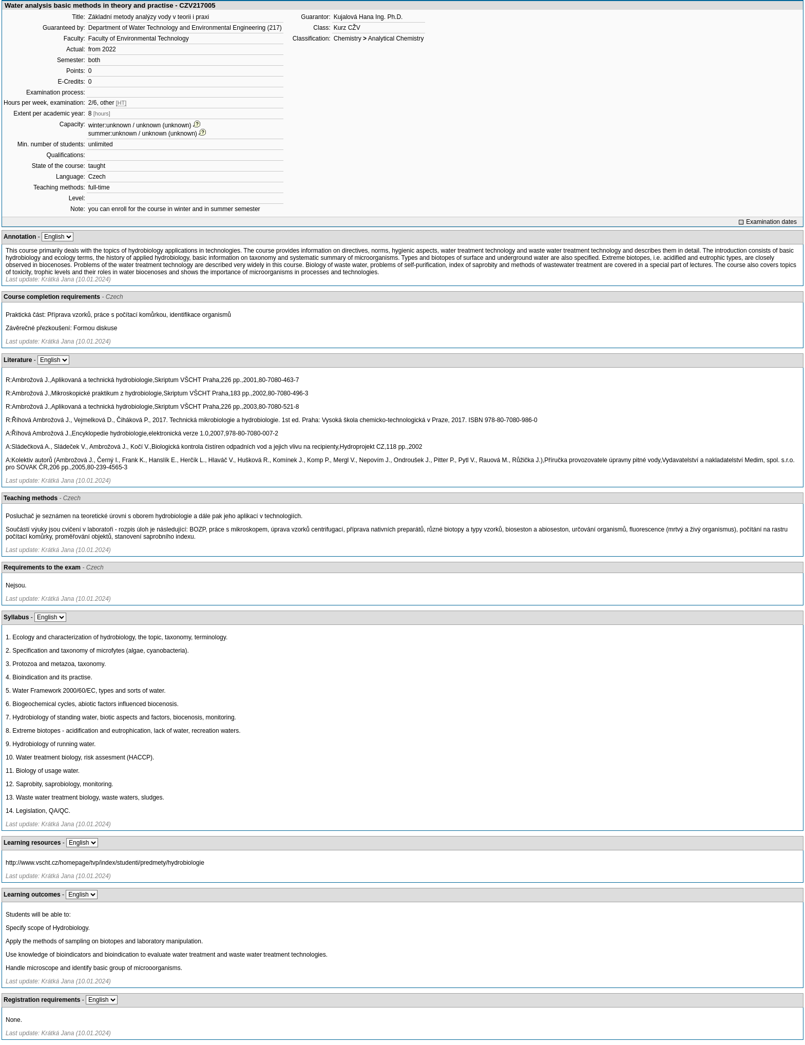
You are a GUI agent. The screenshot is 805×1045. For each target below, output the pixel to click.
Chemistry (347, 38)
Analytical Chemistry (396, 38)
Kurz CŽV (347, 27)
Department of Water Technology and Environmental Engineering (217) (185, 27)
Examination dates (771, 221)
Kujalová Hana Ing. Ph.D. (368, 17)
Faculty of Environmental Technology (138, 38)
